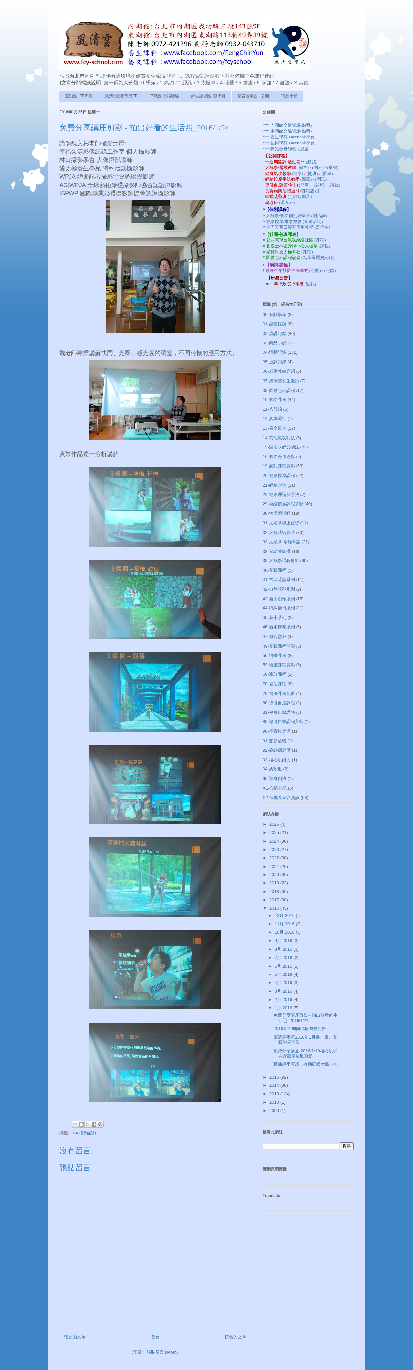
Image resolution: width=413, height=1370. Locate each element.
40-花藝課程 (274, 570)
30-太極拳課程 (277, 513)
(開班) (318, 167)
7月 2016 (284, 957)
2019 (274, 882)
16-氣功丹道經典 (279, 456)
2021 (274, 866)
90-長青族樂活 (277, 731)
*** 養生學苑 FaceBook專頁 (289, 136)
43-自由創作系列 (279, 598)
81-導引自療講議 (279, 712)
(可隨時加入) (300, 196)
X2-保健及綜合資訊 (281, 797)
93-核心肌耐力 (277, 759)
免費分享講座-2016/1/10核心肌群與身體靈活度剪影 (305, 1053)
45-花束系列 (274, 617)
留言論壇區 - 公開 (253, 96)
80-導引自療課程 (279, 702)
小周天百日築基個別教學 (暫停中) (298, 227)
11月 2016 (285, 924)
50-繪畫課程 (274, 655)
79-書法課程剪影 (279, 693)
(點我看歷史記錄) (318, 257)
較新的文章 (75, 1336)
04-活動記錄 (85, 1133)
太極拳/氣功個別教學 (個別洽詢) (296, 215)
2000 (274, 1110)
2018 (274, 891)
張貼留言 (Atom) (162, 1352)
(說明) (315, 270)
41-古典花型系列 (279, 579)
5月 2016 (284, 974)
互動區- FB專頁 (79, 96)
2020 (274, 874)
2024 (274, 841)
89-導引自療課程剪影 (283, 721)
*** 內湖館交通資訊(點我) (287, 125)
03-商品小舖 (274, 343)
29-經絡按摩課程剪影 (283, 503)
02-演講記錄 (274, 333)
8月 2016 (284, 949)
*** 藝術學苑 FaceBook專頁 (289, 142)
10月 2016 (285, 932)
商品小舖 (289, 96)
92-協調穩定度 (277, 750)
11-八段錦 (272, 409)
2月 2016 (284, 999)
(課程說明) (310, 190)
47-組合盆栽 (274, 636)
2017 (274, 899)
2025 (274, 832)
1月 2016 (284, 1007)
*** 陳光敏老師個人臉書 (286, 148)
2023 (274, 849)
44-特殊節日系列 (279, 608)
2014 (274, 1085)
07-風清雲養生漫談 (281, 380)
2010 (274, 1102)
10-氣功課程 (274, 399)
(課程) (320, 239)
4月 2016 (284, 982)
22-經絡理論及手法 (281, 494)
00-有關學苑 (274, 314)
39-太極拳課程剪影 (281, 560)
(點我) (311, 161)
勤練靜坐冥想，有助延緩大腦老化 (305, 1064)
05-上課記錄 (274, 361)
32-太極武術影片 (279, 532)
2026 (274, 824)
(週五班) (287, 202)
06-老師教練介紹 (279, 371)
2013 (274, 1093)
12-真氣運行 (274, 418)
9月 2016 (284, 940)
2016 (274, 908)
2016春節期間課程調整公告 (299, 1028)
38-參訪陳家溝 (277, 551)
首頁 (155, 1336)
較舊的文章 (235, 1336)
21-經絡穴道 (274, 485)
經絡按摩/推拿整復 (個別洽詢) (294, 221)
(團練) (327, 173)
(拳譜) (333, 167)
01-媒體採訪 (274, 323)
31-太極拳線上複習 (281, 522)
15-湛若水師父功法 (281, 447)
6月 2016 (284, 966)
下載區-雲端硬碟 (164, 96)
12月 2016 (285, 915)
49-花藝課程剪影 (279, 646)
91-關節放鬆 (274, 740)
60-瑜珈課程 (274, 674)
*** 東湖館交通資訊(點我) (287, 131)
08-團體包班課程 (279, 390)
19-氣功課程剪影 (279, 465)
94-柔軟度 (272, 768)
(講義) (334, 185)
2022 (274, 857)
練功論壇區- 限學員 (208, 96)
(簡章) (303, 167)
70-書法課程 (274, 683)
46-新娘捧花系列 (279, 626)
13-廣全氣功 (274, 428)
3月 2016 (284, 991)
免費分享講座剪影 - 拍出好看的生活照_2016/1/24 (305, 1018)
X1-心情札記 (275, 788)
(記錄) (330, 270)
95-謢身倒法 (274, 778)
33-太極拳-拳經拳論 (281, 541)
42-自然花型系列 (279, 589)
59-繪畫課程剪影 (279, 664)
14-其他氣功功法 (279, 437)
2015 (274, 1077)
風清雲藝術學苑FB (121, 96)
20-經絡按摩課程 (279, 475)
